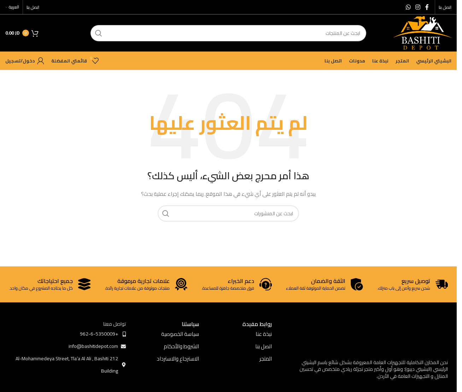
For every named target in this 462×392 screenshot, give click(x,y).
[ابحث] (228, 33)
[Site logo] (422, 32)
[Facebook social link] (427, 7)
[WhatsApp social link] (408, 7)
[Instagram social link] (418, 7)
